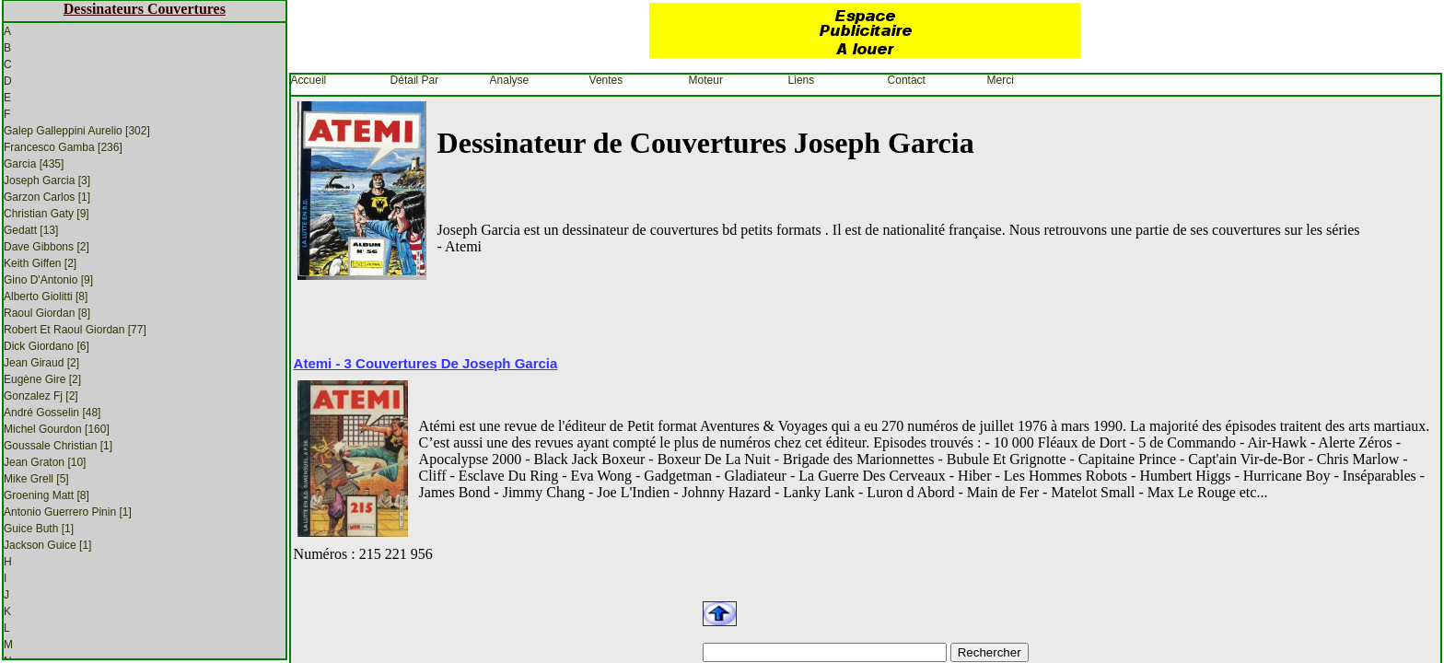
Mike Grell (36, 478)
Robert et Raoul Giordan (75, 329)
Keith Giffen (40, 263)
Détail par (414, 80)
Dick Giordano (46, 346)
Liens (801, 80)
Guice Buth (39, 528)
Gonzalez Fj (41, 396)
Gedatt (31, 230)
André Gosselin (52, 412)
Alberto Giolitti (45, 296)
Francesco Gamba (63, 147)
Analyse (510, 80)
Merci (1000, 80)
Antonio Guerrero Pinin (68, 512)
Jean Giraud (41, 362)
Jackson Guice (47, 545)
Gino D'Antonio (48, 279)
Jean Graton (45, 462)
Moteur (706, 80)
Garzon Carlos (47, 197)
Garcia (34, 163)
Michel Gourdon (57, 429)
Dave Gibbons (46, 246)
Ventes (606, 80)
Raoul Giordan (47, 313)
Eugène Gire (42, 379)
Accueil (309, 80)
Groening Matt (46, 495)
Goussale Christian (58, 445)
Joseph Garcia (47, 180)
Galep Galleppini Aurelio (77, 130)
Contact (907, 80)
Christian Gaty (46, 213)
